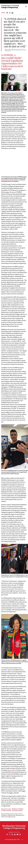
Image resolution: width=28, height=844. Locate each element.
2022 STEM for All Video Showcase (10, 179)
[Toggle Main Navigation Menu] (26, 6)
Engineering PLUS (12, 770)
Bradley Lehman (17, 809)
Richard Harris (17, 810)
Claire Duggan (6, 810)
